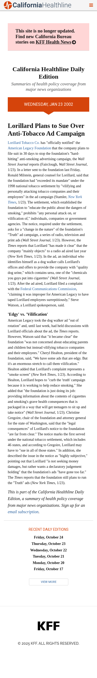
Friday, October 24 (48, 537)
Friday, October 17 (48, 569)
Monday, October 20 (48, 563)
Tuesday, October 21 (48, 556)
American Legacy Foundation (29, 148)
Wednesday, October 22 (48, 550)
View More (48, 582)
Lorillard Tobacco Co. (24, 143)
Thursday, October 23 (48, 544)
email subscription (23, 512)
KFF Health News (53, 42)
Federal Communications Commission (48, 289)
